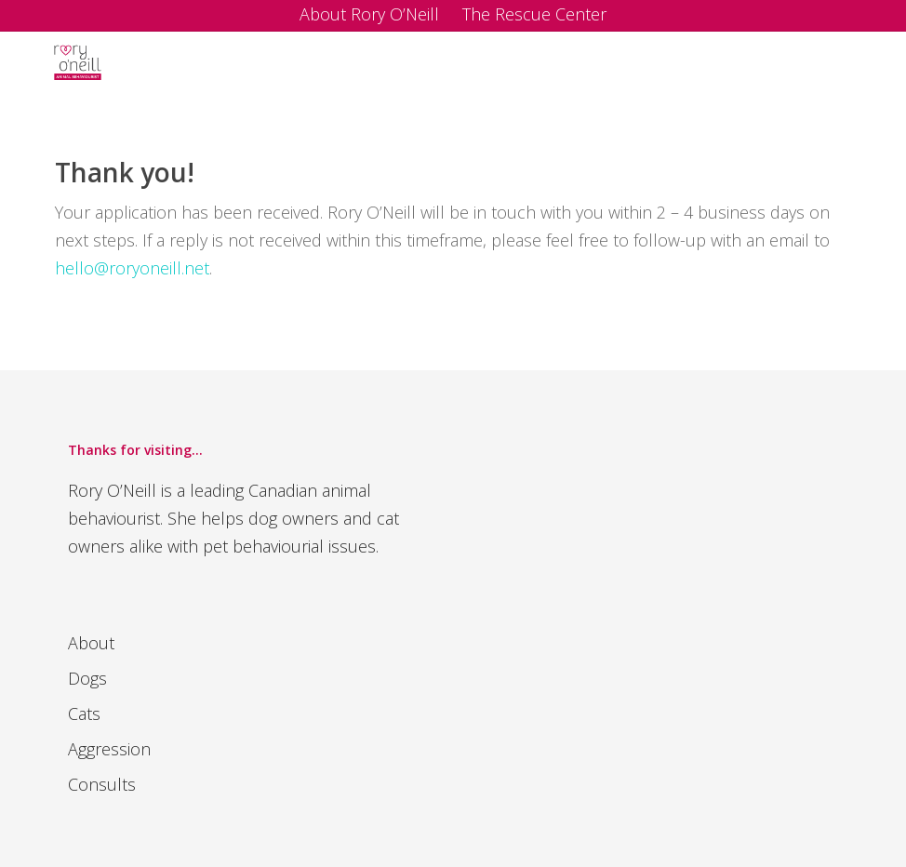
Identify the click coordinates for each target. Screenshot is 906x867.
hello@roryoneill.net (132, 268)
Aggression (109, 749)
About (91, 643)
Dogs (87, 678)
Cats (84, 713)
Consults (102, 784)
